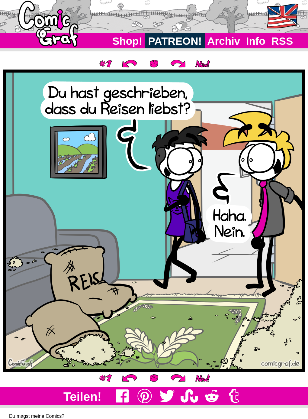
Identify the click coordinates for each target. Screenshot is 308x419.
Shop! (127, 41)
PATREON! (175, 41)
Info (255, 41)
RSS (282, 41)
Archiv (224, 41)
